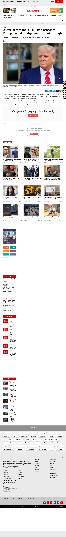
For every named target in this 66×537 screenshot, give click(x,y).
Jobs (13, 274)
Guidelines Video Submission (8, 510)
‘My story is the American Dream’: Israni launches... (10, 221)
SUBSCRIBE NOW (33, 138)
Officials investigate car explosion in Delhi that (12, 443)
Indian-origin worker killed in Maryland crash (32, 221)
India (8, 15)
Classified (19, 1)
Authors (6, 495)
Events (12, 1)
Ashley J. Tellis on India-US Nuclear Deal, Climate (12, 419)
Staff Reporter (26, 186)
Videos (60, 15)
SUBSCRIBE (59, 1)
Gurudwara (52, 500)
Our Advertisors (7, 501)
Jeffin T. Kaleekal (27, 205)
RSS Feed (37, 494)
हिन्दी (34, 1)
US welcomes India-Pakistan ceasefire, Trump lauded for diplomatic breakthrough (28, 23)
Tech (26, 15)
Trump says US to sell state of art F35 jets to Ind (12, 406)
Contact (20, 501)
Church (52, 486)
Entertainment (53, 492)
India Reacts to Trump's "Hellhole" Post (12, 347)
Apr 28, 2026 (61, 243)
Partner (6, 497)
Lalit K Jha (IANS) (8, 41)
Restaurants (53, 482)
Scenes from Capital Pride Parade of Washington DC (12, 412)
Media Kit (6, 499)
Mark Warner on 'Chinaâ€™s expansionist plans (12, 425)
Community (54, 15)
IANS (4, 186)
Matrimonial (6, 274)
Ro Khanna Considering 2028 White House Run (12, 364)
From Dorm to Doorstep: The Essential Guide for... (52, 240)
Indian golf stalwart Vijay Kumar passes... (8, 311)
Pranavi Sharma (47, 205)
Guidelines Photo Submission (8, 513)
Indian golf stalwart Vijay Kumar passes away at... (53, 183)
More (10, 17)
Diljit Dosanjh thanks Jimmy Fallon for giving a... (11, 202)
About (20, 493)
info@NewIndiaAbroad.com (10, 491)
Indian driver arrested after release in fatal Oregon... (31, 183)
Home (4, 15)
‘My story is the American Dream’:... (8, 329)
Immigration (20, 15)
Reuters (4, 243)
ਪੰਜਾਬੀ (37, 1)
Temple (52, 494)
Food (35, 15)
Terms (20, 497)
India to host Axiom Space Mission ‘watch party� (12, 431)
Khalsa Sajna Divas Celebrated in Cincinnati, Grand (12, 438)
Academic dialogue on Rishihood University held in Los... (53, 221)
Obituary (13, 277)
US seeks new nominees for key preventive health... (12, 240)
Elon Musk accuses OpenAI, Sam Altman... (9, 303)
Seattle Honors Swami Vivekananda (12, 356)
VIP (24, 1)
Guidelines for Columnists (10, 503)
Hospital (52, 488)
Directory (6, 1)
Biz (15, 15)
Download (11, 344)
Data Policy (21, 495)
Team (5, 493)
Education (52, 484)
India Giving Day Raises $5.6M (12, 378)
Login (52, 1)
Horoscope (37, 486)
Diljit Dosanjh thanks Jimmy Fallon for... (9, 315)
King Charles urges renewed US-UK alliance (33, 202)
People (48, 15)
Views (10, 343)
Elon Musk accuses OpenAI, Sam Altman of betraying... (12, 183)
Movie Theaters (54, 498)
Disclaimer (21, 499)
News (12, 15)
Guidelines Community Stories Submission (9, 506)
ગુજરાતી (4, 4)
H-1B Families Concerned (12, 371)
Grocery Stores (53, 496)
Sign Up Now (34, 157)
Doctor (51, 490)
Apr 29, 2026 (19, 186)
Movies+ (30, 15)
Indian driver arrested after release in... (9, 307)
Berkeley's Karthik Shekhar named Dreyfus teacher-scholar (53, 202)
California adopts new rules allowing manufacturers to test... (33, 240)
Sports (44, 15)
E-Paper (5, 17)
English (30, 1)
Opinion (39, 15)
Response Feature (47, 243)
